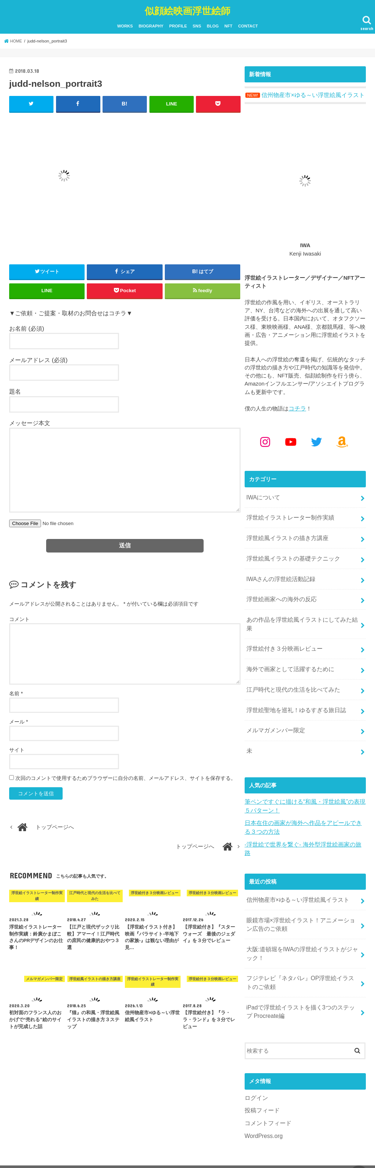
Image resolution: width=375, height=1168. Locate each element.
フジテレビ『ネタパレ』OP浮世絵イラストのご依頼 (302, 942)
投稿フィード (261, 1067)
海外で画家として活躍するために (287, 649)
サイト (17, 748)
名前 (16, 691)
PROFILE (178, 24)
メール (18, 719)
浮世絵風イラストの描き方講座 (284, 533)
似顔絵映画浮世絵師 (187, 9)
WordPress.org (263, 1091)
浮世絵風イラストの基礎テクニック (290, 552)
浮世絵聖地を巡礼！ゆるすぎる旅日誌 (292, 688)
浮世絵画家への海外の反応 (279, 591)
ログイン (256, 1055)
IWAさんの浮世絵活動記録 (278, 571)
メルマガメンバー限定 (273, 707)
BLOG (213, 24)
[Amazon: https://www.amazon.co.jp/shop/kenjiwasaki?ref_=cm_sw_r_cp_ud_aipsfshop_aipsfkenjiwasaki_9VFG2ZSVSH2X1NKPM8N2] (342, 439)
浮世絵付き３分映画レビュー (282, 630)
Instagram (23, 1144)
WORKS (125, 24)
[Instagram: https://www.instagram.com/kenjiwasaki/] (265, 439)
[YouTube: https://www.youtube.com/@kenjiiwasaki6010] (291, 439)
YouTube (63, 1144)
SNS (197, 24)
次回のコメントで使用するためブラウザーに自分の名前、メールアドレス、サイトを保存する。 (125, 776)
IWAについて (262, 494)
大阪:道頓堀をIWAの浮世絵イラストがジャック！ (301, 915)
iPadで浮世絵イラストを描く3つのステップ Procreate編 (299, 970)
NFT (228, 24)
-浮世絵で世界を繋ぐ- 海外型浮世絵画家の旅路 (302, 818)
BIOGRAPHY (150, 24)
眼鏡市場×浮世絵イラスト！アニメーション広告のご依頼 (302, 887)
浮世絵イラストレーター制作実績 (287, 513)
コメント (19, 617)
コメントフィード (267, 1079)
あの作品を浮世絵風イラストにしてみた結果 (301, 610)
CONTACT (248, 24)
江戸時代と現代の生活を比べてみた (290, 669)
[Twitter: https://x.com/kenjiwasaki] (316, 439)
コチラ (297, 406)
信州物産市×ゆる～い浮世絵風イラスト (294, 864)
